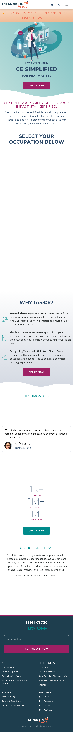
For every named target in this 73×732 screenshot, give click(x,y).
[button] (67, 5)
